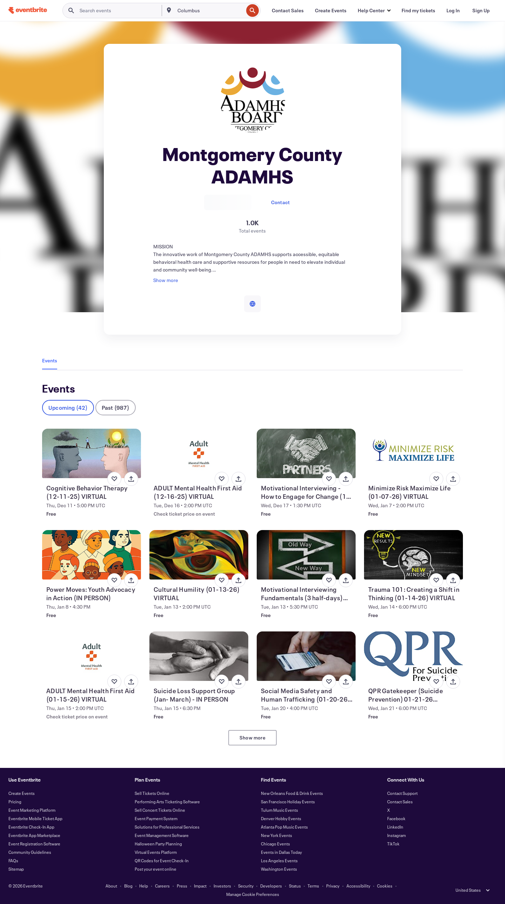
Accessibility (358, 886)
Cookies (384, 886)
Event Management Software (162, 835)
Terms (313, 886)
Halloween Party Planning (158, 843)
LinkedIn (395, 827)
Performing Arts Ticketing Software (167, 801)
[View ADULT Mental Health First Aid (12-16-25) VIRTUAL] (198, 453)
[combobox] (210, 10)
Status (295, 886)
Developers (271, 886)
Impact (200, 886)
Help (143, 886)
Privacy (332, 886)
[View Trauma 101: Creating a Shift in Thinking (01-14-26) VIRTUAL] (413, 555)
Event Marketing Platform (31, 810)
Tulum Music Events (279, 810)
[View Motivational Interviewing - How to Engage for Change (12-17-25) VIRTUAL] (306, 453)
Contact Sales (400, 801)
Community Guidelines (29, 852)
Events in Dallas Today (281, 852)
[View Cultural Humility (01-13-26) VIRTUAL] (198, 555)
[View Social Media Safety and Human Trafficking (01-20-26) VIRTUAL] (306, 656)
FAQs (13, 860)
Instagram (396, 835)
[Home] (27, 10)
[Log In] (453, 11)
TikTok (393, 843)
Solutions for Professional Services (167, 827)
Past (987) (115, 407)
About (111, 886)
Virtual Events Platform (156, 852)
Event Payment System (156, 818)
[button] (374, 10)
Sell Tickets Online (152, 793)
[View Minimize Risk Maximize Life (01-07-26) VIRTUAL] (413, 453)
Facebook (396, 818)
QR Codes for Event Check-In (162, 860)
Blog (128, 886)
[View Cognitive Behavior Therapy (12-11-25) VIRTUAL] (91, 453)
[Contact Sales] (287, 11)
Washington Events (279, 869)
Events (49, 360)
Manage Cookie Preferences (252, 894)
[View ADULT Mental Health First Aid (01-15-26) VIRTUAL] (91, 656)
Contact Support (402, 793)
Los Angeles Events (279, 860)
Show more (252, 737)
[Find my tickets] (418, 11)
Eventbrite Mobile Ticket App (35, 818)
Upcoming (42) (68, 407)
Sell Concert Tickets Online (160, 810)
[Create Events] (330, 11)
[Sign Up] (481, 11)
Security (246, 886)
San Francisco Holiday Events (288, 801)
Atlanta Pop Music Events (284, 827)
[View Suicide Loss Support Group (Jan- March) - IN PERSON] (198, 656)
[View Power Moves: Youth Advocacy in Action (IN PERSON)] (91, 555)
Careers (162, 886)
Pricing (14, 801)
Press (182, 886)
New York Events (276, 835)
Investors (222, 886)
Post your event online (155, 869)
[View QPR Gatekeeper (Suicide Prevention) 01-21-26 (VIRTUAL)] (413, 656)
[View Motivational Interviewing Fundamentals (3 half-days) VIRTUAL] (306, 555)
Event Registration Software (34, 843)
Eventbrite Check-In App (31, 827)
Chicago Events (275, 843)
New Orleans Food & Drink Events (292, 793)
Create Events (21, 793)
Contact (280, 202)
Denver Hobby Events (281, 818)
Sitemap (16, 869)
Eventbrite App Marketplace (34, 835)
